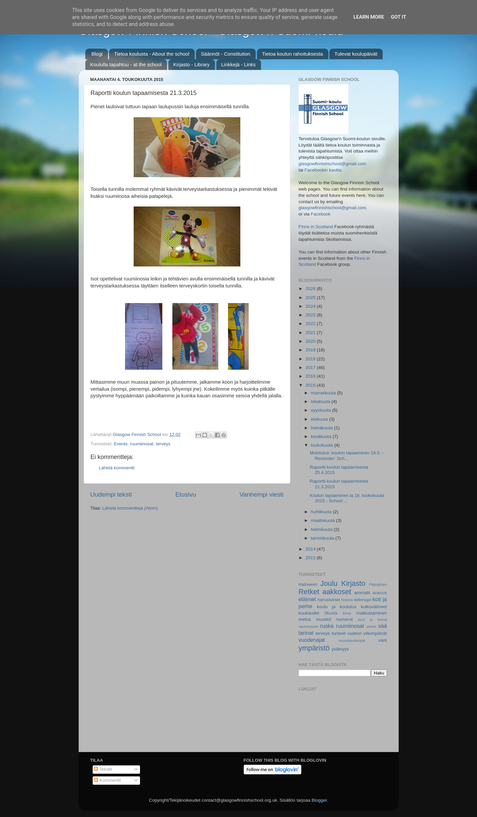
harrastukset (329, 600)
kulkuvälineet (374, 606)
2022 (311, 323)
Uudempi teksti (111, 494)
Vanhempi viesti (262, 494)
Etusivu (185, 494)
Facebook (320, 213)
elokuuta (320, 419)
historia (347, 600)
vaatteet (354, 633)
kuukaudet (309, 613)
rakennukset (308, 626)
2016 (311, 376)
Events (121, 443)
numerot (344, 619)
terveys (163, 443)
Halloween (308, 584)
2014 (311, 549)
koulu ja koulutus (337, 606)
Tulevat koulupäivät (355, 54)
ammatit (362, 592)
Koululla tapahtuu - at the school (126, 64)
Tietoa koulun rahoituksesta (292, 54)
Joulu (329, 583)
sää (382, 626)
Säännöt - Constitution (225, 54)
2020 (311, 341)
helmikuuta (322, 529)
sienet (371, 626)
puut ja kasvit (372, 619)
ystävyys (340, 648)
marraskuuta (324, 392)
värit (382, 640)
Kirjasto (353, 583)
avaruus (379, 593)
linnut (347, 613)
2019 (311, 349)
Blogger (319, 800)
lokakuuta (321, 401)
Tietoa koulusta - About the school (151, 54)
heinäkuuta (322, 427)
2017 (311, 367)
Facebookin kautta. (324, 170)
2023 (311, 314)
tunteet (338, 633)
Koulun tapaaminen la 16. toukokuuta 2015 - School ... (347, 498)
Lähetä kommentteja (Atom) (130, 508)
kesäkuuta (322, 436)
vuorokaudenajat (352, 640)
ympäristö (314, 648)
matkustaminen (371, 613)
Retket (309, 592)
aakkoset (336, 592)
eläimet (307, 599)
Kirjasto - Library (191, 64)
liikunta (331, 613)
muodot (323, 619)
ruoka (327, 626)
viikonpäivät (375, 633)
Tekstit (103, 769)
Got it (398, 17)
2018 (311, 358)
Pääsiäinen (378, 585)
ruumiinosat (141, 443)
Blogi (96, 54)
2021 (311, 332)
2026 (311, 288)
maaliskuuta (323, 520)
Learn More (368, 17)
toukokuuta (322, 445)
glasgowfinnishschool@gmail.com (332, 163)
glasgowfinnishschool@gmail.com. (333, 207)
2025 (311, 297)
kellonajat (362, 600)
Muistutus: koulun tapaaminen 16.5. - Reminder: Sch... (346, 455)
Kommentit (107, 780)
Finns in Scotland (316, 226)
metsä (305, 619)
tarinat (306, 633)
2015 (311, 385)
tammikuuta (323, 538)
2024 (311, 306)
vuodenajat (312, 640)
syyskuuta (321, 410)
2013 (311, 557)
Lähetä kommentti (117, 467)
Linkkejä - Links (238, 64)
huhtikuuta (322, 511)
